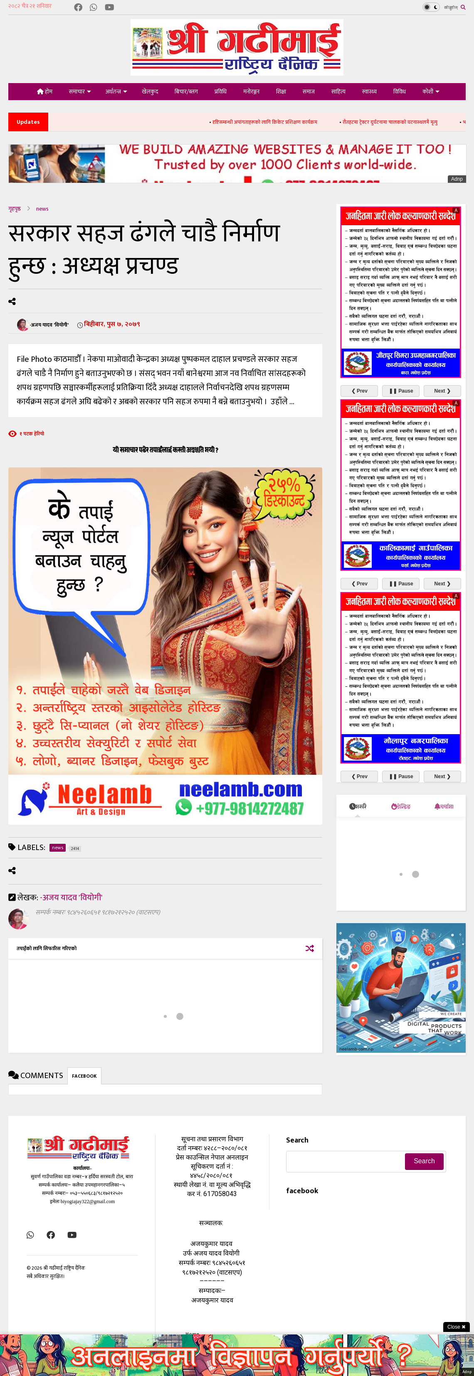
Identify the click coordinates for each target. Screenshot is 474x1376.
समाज (309, 91)
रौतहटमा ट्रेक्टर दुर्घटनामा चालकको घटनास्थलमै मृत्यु (406, 122)
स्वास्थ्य (369, 91)
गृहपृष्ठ (14, 209)
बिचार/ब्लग (186, 91)
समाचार (80, 91)
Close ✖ (456, 1327)
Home (192, 1334)
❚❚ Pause (401, 390)
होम (44, 91)
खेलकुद (150, 91)
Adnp (457, 179)
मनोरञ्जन (251, 91)
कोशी (430, 91)
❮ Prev (359, 390)
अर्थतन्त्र (116, 91)
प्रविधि (221, 91)
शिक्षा (281, 91)
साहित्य (338, 91)
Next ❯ (442, 390)
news (42, 209)
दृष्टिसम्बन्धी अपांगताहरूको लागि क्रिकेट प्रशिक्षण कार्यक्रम (281, 122)
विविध (399, 91)
